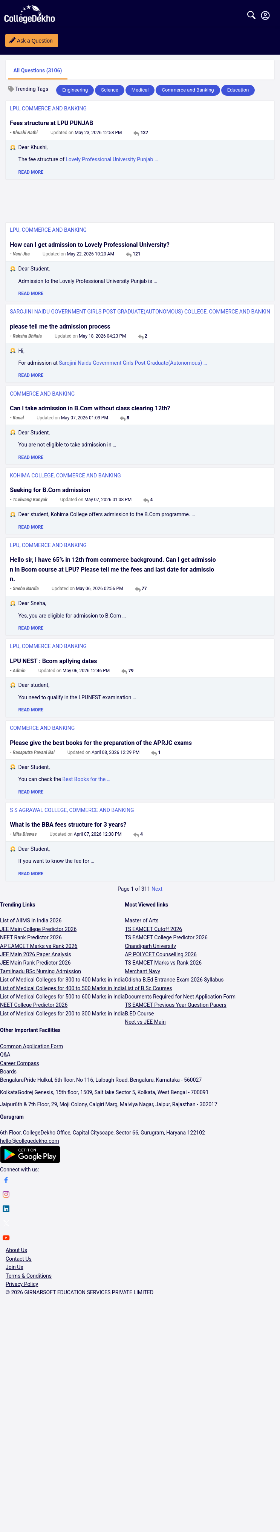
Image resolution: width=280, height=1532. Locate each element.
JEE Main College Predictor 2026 (38, 929)
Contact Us (19, 1259)
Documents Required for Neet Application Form (180, 997)
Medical (140, 90)
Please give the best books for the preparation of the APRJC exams (101, 742)
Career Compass (19, 1063)
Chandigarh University (150, 946)
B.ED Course (139, 1014)
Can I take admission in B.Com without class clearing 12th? (90, 408)
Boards (8, 1072)
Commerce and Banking (188, 90)
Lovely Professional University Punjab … (112, 159)
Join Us (14, 1267)
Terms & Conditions (29, 1276)
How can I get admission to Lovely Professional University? (89, 244)
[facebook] (6, 1181)
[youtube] (6, 1239)
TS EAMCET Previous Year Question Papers (175, 1005)
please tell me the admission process (60, 326)
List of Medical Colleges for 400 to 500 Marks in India (62, 988)
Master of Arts (142, 920)
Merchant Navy (142, 971)
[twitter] (6, 1224)
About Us (16, 1250)
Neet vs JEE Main (145, 1022)
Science (109, 90)
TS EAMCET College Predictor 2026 (166, 937)
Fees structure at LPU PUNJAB (51, 123)
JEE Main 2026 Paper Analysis (35, 954)
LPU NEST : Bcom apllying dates (53, 661)
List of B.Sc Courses (148, 988)
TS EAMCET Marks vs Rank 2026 (163, 963)
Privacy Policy (22, 1284)
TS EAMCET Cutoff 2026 (153, 929)
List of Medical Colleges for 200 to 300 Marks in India (62, 1014)
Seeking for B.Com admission (50, 490)
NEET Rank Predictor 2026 (31, 937)
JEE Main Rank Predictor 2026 (35, 963)
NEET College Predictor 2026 (33, 1005)
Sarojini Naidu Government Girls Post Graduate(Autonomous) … (133, 363)
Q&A (5, 1055)
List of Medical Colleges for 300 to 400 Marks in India (62, 980)
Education (238, 90)
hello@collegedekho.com (29, 1141)
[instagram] (6, 1195)
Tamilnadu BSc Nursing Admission (40, 971)
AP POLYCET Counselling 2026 (161, 954)
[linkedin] (6, 1210)
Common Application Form (31, 1046)
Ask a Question (35, 41)
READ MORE (31, 172)
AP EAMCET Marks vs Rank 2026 (38, 946)
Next (156, 889)
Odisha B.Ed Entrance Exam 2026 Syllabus (174, 980)
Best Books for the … (86, 779)
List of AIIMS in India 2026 (30, 920)
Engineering (75, 90)
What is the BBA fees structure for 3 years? (68, 824)
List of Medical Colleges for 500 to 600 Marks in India (62, 997)
